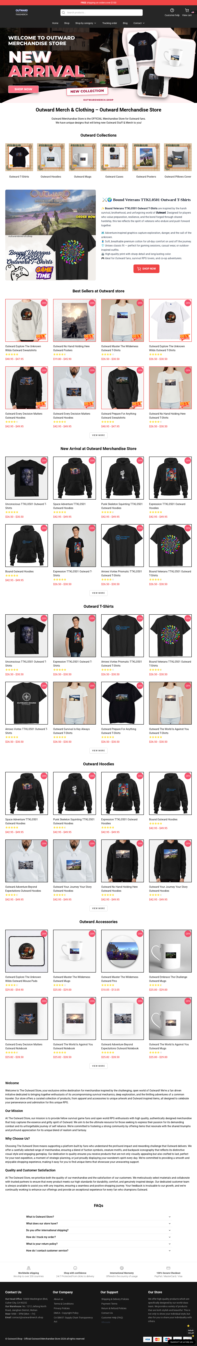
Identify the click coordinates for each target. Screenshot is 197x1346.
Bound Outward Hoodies (19, 571)
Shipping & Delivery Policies (115, 1299)
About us (58, 1299)
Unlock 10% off (191, 1331)
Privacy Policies (62, 1308)
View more (98, 435)
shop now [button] (146, 269)
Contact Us (107, 1313)
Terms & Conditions (64, 1303)
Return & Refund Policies (113, 1308)
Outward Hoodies (51, 176)
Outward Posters (146, 176)
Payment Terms (109, 1303)
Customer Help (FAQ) (112, 1317)
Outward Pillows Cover (178, 176)
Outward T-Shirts (19, 176)
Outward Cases (114, 176)
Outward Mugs (82, 176)
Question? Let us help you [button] (181, 1342)
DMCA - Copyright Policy (66, 1313)
